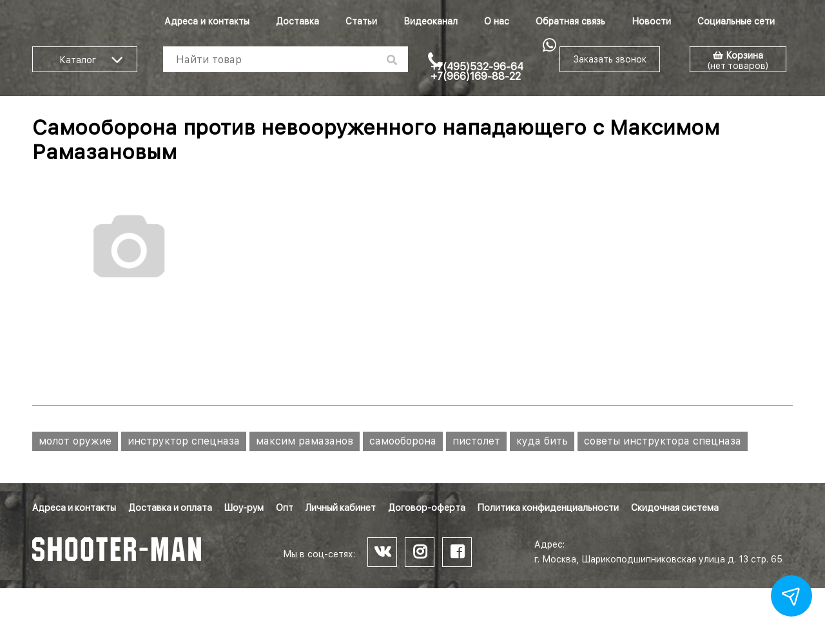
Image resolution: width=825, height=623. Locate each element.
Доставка (297, 21)
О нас (496, 21)
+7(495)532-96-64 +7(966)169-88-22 (477, 71)
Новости (651, 21)
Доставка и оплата (170, 508)
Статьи (361, 21)
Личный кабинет (341, 508)
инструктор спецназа (184, 441)
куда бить (542, 441)
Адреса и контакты (206, 21)
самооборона (402, 441)
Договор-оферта (426, 508)
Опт (284, 508)
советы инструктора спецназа (662, 441)
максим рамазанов (304, 441)
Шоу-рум (244, 508)
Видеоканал (430, 21)
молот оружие (75, 441)
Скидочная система (675, 508)
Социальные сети (736, 21)
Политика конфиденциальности (548, 508)
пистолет (476, 441)
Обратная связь (570, 21)
